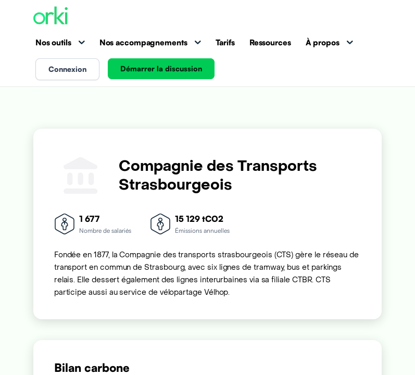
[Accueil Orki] (50, 16)
